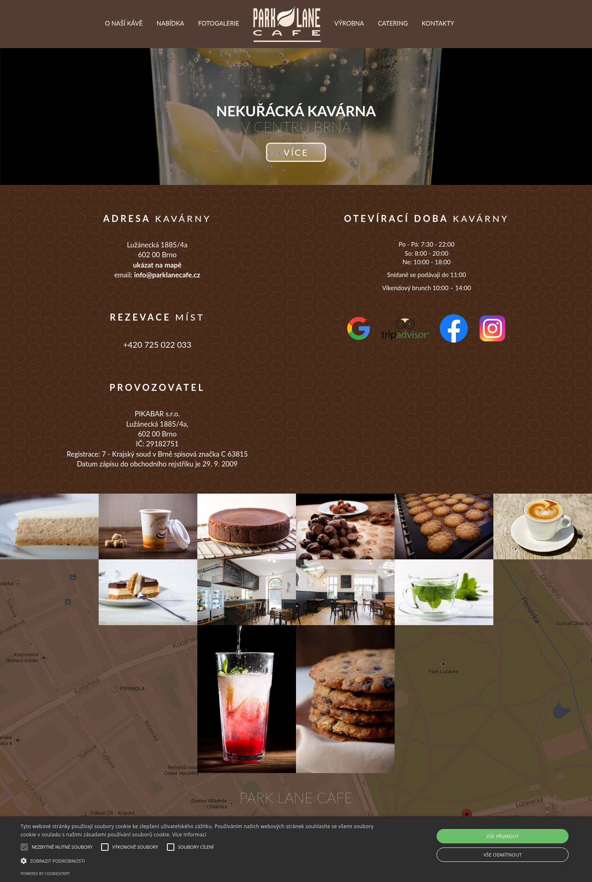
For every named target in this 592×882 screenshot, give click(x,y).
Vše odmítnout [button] (502, 855)
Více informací (189, 834)
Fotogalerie (218, 43)
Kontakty (438, 43)
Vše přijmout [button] (502, 836)
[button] (200, 860)
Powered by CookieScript (45, 873)
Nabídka (170, 43)
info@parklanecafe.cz (167, 274)
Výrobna (349, 43)
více (296, 152)
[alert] (296, 849)
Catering (393, 43)
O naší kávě (124, 43)
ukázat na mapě (157, 265)
